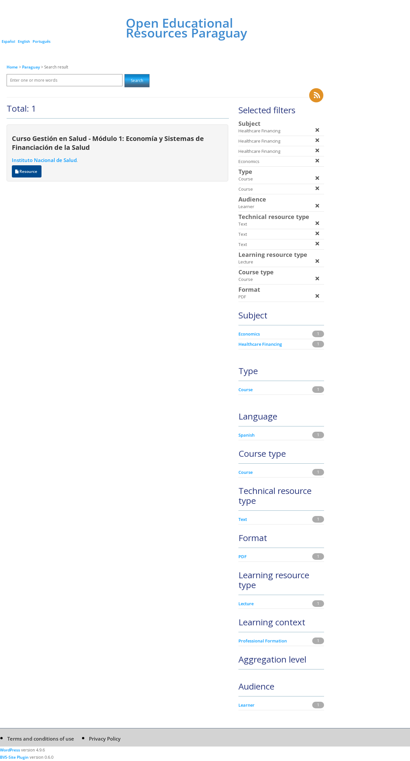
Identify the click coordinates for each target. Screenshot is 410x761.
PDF (242, 556)
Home (12, 67)
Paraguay (31, 67)
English (24, 41)
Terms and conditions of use (40, 738)
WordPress (10, 750)
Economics (249, 334)
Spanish (246, 435)
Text (242, 519)
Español (8, 41)
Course (245, 390)
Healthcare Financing (260, 344)
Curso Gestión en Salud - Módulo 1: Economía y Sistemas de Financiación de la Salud (108, 143)
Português (41, 41)
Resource (26, 171)
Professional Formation (262, 641)
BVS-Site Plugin (14, 757)
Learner (246, 705)
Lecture (246, 604)
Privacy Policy (105, 738)
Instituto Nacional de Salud (44, 160)
